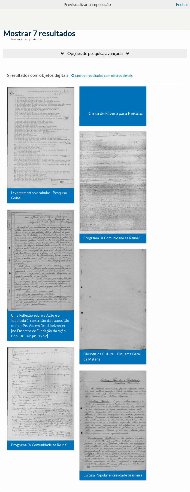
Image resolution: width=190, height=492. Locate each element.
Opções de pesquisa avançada (95, 53)
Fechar (182, 4)
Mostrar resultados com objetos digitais (102, 76)
